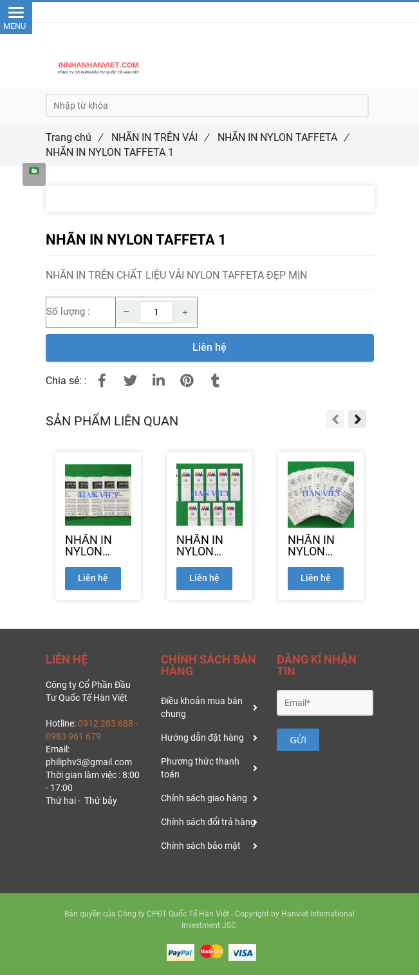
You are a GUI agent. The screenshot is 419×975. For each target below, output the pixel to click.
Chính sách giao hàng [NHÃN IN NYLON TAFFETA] (209, 798)
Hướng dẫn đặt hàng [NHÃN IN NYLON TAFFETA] (209, 737)
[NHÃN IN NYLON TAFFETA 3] (209, 545)
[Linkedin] (159, 381)
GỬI (298, 740)
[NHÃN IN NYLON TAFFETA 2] (98, 545)
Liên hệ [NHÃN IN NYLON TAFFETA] (209, 347)
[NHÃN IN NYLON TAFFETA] (34, 174)
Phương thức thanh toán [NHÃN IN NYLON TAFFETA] (209, 767)
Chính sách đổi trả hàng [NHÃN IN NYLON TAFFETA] (209, 822)
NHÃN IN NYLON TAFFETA (283, 137)
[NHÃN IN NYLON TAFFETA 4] (321, 545)
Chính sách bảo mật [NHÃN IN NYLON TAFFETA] (209, 845)
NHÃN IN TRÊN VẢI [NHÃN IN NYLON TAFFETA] (160, 137)
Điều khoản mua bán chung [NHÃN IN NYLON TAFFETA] (209, 707)
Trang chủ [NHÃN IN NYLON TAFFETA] (74, 137)
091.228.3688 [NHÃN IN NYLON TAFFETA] (227, 11)
